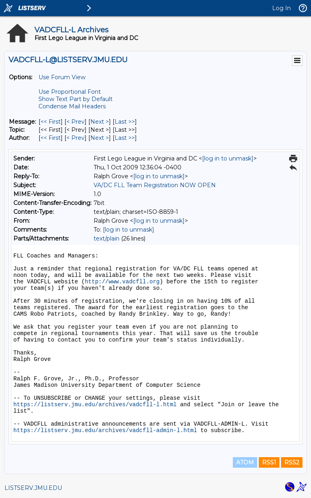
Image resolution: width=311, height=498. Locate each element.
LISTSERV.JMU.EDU (33, 488)
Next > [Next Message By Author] (99, 137)
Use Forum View (61, 77)
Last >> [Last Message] (125, 121)
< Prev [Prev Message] (75, 121)
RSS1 (269, 462)
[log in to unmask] (227, 158)
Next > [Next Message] (99, 121)
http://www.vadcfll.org (122, 282)
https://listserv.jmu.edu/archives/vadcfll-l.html (95, 404)
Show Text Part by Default (75, 99)
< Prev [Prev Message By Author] (75, 137)
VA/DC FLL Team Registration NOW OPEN (155, 185)
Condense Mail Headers (72, 106)
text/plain (106, 238)
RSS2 (291, 462)
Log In (281, 8)
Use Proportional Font (69, 91)
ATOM (245, 462)
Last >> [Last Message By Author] (125, 137)
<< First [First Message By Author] (50, 137)
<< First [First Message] (50, 121)
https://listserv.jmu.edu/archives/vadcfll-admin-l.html (105, 430)
